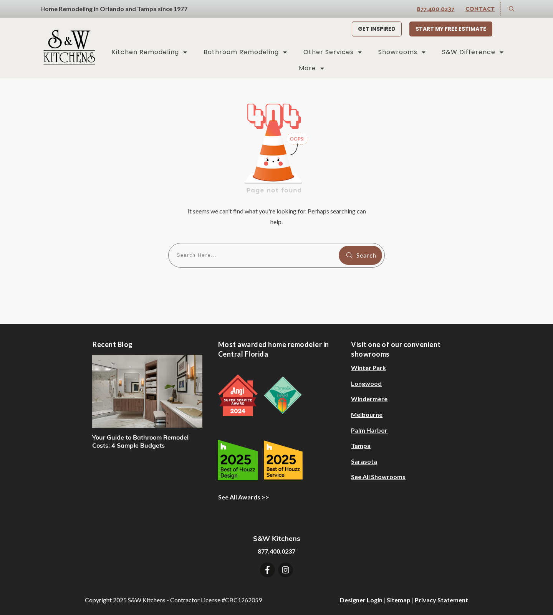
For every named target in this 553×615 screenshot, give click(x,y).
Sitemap (399, 599)
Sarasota (364, 461)
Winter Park (368, 367)
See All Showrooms (378, 476)
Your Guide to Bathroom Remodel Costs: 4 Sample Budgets (140, 441)
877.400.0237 (435, 8)
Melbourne (366, 414)
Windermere (369, 398)
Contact (480, 8)
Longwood (366, 383)
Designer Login (361, 599)
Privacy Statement (441, 599)
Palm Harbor (369, 430)
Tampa (361, 445)
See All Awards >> (243, 497)
